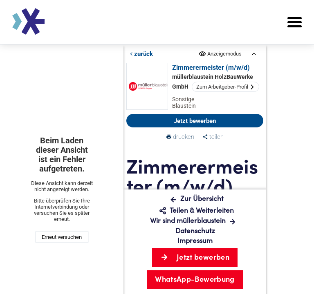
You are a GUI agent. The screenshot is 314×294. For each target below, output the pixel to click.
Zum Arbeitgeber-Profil (225, 87)
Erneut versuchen (62, 237)
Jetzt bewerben (195, 121)
